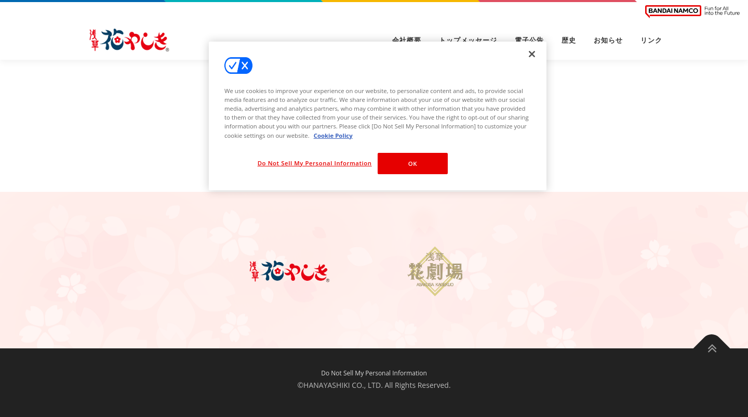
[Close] (531, 54)
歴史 (569, 40)
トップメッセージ (468, 40)
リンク (651, 40)
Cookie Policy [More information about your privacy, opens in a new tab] (333, 135)
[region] (377, 116)
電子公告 (529, 40)
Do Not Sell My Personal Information (374, 373)
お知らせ (608, 40)
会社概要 (406, 40)
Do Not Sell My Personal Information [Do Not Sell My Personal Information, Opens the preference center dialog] (315, 163)
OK (412, 163)
